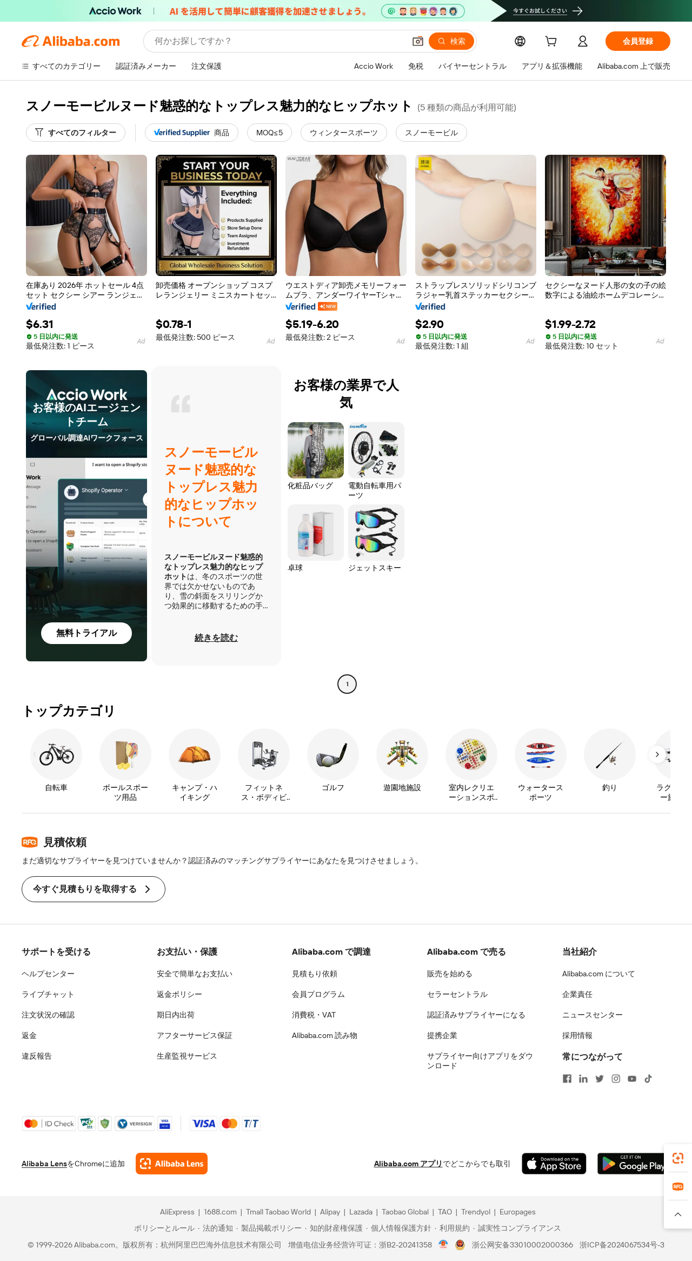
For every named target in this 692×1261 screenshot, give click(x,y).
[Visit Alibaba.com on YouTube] (632, 1078)
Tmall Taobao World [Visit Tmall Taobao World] (278, 1211)
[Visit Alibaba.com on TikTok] (648, 1078)
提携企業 (442, 1035)
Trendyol (475, 1211)
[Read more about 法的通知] (215, 1228)
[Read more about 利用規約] (452, 1228)
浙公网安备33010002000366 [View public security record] (522, 1244)
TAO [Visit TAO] (445, 1211)
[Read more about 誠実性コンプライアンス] (517, 1228)
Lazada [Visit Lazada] (360, 1211)
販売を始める (450, 973)
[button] (417, 41)
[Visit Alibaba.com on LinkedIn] (583, 1078)
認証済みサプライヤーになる (476, 1014)
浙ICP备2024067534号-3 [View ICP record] (622, 1244)
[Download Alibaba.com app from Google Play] (633, 1163)
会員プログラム (318, 994)
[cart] (553, 42)
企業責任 (577, 994)
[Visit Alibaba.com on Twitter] (599, 1078)
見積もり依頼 (314, 973)
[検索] (451, 41)
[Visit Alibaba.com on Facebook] (567, 1078)
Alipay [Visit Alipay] (330, 1211)
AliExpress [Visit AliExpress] (177, 1211)
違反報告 (37, 1056)
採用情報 (577, 1035)
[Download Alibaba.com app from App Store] (554, 1163)
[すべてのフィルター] (75, 132)
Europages (518, 1211)
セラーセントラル (457, 994)
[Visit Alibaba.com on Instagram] (616, 1078)
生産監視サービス (187, 1056)
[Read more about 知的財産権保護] (334, 1228)
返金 (29, 1035)
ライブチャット (48, 994)
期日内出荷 (176, 1014)
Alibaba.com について (598, 973)
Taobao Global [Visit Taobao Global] (405, 1211)
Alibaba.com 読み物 (324, 1035)
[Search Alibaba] (279, 41)
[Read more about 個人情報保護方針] (398, 1228)
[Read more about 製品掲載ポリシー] (269, 1228)
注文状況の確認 (48, 1014)
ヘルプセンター (48, 973)
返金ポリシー (179, 994)
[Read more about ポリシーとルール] (163, 1228)
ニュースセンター (592, 1014)
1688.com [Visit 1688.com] (220, 1211)
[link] (678, 1158)
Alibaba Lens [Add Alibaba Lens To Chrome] (44, 1163)
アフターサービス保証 (194, 1035)
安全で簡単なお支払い (194, 973)
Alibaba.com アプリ (408, 1163)
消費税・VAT (314, 1014)
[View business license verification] (443, 1244)
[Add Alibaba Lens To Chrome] (172, 1163)
